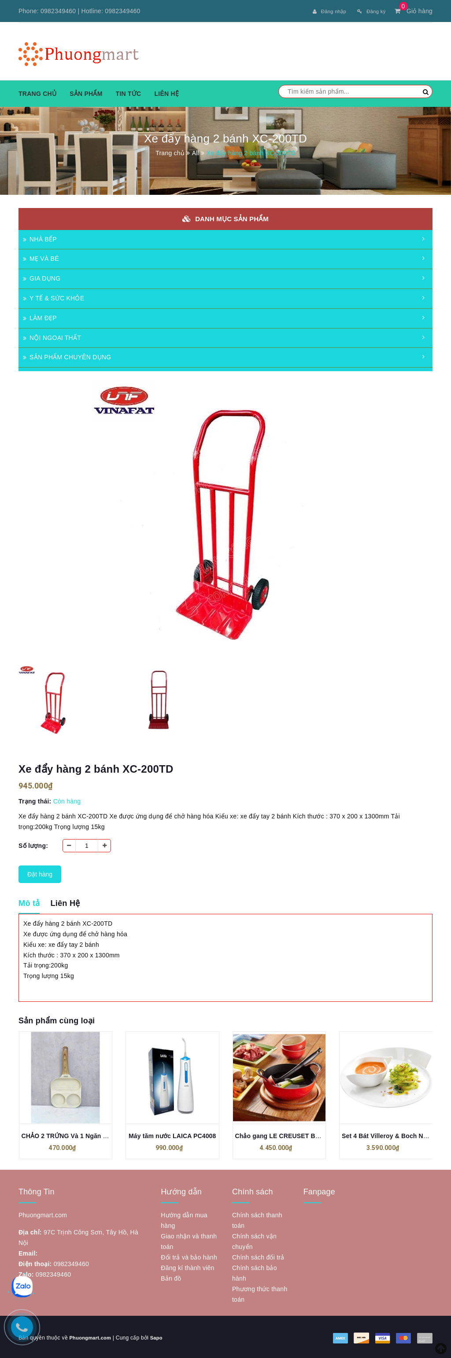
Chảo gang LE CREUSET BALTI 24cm (291, 1134)
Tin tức (128, 91)
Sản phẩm (86, 91)
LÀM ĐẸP (40, 316)
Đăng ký (368, 11)
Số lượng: (33, 843)
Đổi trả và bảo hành (189, 1255)
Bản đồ (171, 1276)
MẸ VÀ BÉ (41, 257)
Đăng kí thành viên (187, 1266)
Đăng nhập (320, 11)
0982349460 (58, 11)
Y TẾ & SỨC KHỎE (53, 296)
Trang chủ (37, 91)
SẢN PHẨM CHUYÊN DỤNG (67, 355)
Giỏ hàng (414, 11)
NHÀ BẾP (40, 237)
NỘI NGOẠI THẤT (52, 336)
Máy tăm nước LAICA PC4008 (172, 1134)
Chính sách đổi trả (258, 1255)
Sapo (159, 1336)
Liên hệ (166, 91)
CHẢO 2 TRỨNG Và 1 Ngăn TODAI (72, 1134)
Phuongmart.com (91, 1336)
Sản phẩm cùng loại (56, 1019)
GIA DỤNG (41, 277)
